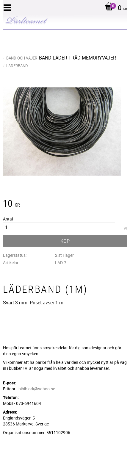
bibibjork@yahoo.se (36, 389)
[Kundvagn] (114, 8)
